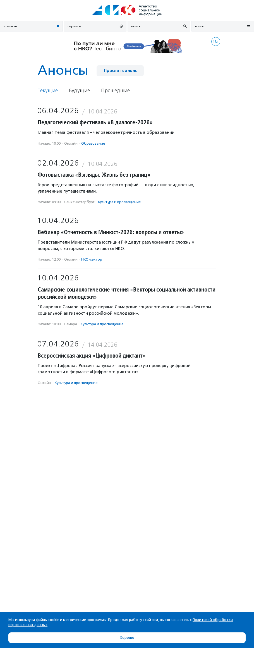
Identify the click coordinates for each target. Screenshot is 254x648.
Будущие (79, 91)
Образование (93, 143)
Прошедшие (115, 91)
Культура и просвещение (119, 202)
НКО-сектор (91, 259)
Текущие (48, 91)
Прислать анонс (120, 70)
